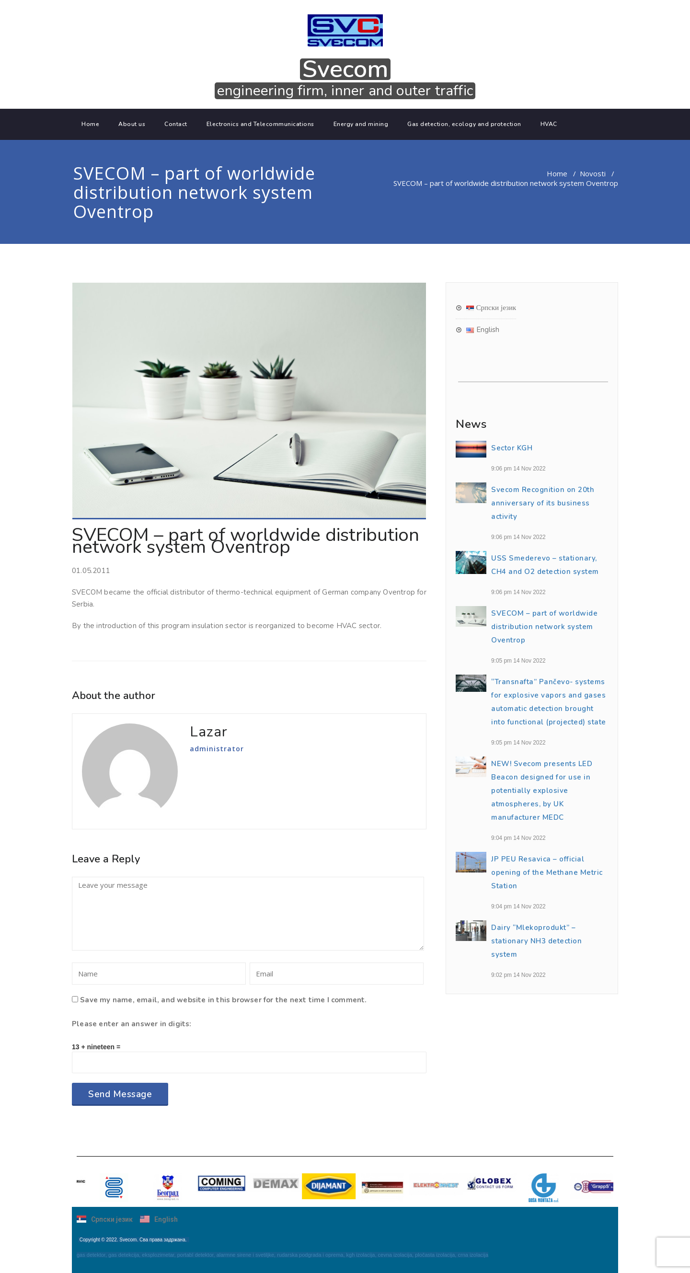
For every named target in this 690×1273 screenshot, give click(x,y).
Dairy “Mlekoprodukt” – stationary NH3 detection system (536, 941)
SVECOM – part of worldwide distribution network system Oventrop (544, 626)
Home (90, 124)
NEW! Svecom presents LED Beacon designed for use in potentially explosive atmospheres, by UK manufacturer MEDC (541, 790)
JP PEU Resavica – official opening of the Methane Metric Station (547, 872)
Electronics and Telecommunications (260, 124)
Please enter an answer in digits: (132, 1024)
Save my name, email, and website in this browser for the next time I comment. (223, 1000)
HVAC (548, 124)
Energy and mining (361, 124)
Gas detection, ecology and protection (464, 124)
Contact (175, 124)
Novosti (593, 173)
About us (131, 124)
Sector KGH (511, 448)
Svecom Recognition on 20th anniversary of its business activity (542, 503)
